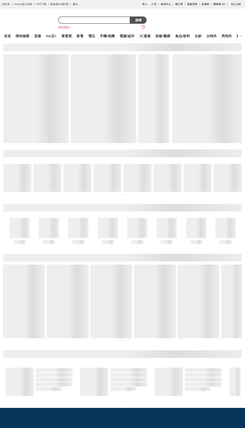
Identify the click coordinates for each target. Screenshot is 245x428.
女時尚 (211, 36)
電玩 (91, 36)
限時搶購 (22, 36)
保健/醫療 (162, 36)
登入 (144, 4)
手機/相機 (107, 36)
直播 (37, 36)
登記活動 (236, 4)
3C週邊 (144, 36)
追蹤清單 (192, 4)
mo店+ (51, 36)
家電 (80, 36)
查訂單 (179, 4)
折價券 (205, 4)
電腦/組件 (127, 36)
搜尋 (138, 20)
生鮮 (198, 36)
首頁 (7, 36)
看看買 (66, 36)
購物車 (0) (219, 4)
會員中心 (166, 4)
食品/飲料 (182, 36)
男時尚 (227, 36)
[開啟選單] (241, 36)
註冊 (154, 4)
